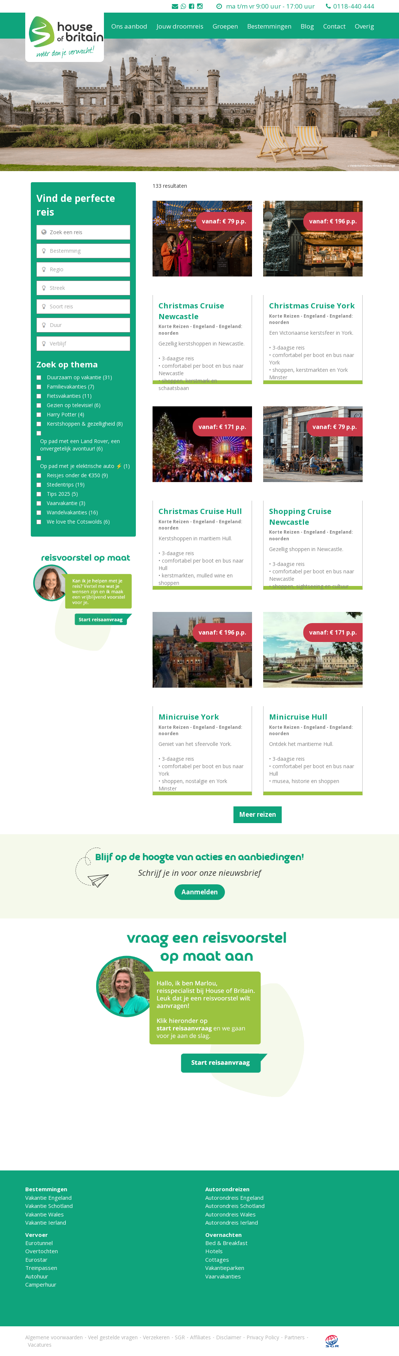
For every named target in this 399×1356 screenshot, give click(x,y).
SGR (180, 1337)
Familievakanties (70, 386)
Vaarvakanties (223, 1276)
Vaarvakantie (66, 503)
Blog (307, 26)
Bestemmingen (269, 26)
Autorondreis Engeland (234, 1197)
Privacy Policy (262, 1337)
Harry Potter (65, 414)
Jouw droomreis (180, 26)
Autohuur (36, 1276)
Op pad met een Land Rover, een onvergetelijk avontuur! (80, 445)
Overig (364, 26)
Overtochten (41, 1251)
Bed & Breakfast (226, 1243)
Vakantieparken (224, 1267)
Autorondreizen (227, 1189)
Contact (334, 26)
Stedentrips (66, 484)
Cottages (217, 1259)
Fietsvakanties (69, 395)
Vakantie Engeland (48, 1197)
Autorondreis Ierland (231, 1222)
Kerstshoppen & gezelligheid (85, 423)
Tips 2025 (62, 493)
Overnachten (223, 1234)
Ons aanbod (129, 26)
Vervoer (36, 1234)
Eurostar (36, 1259)
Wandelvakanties (72, 512)
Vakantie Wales (44, 1214)
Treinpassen (41, 1267)
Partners (294, 1337)
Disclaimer (228, 1337)
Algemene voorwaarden (54, 1337)
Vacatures (40, 1344)
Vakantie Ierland (45, 1222)
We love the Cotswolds (78, 521)
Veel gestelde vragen (113, 1337)
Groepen (225, 26)
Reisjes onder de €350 (77, 475)
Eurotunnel (39, 1243)
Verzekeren (156, 1337)
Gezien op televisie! (74, 405)
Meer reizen (257, 814)
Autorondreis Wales (230, 1214)
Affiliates (200, 1337)
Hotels (214, 1251)
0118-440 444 (353, 6)
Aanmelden (199, 892)
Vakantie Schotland (49, 1205)
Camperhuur (40, 1284)
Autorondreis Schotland (235, 1205)
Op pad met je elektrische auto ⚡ (85, 465)
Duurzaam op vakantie (79, 377)
